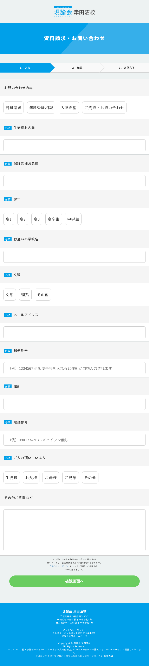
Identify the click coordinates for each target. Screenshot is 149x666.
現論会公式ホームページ (74, 648)
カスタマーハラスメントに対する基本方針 (74, 645)
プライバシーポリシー (59, 566)
